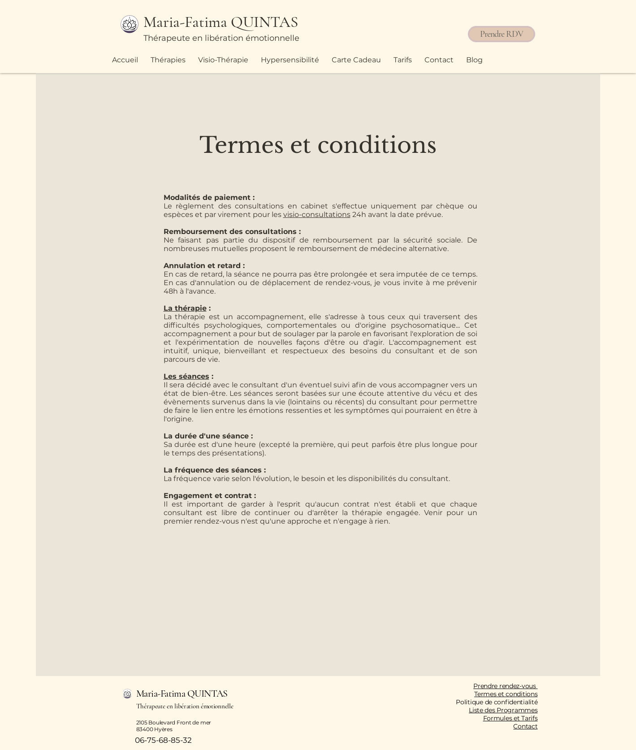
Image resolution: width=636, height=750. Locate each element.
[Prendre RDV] (501, 34)
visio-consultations (316, 214)
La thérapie (185, 308)
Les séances (186, 376)
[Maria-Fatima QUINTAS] (228, 22)
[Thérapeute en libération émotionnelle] (224, 38)
